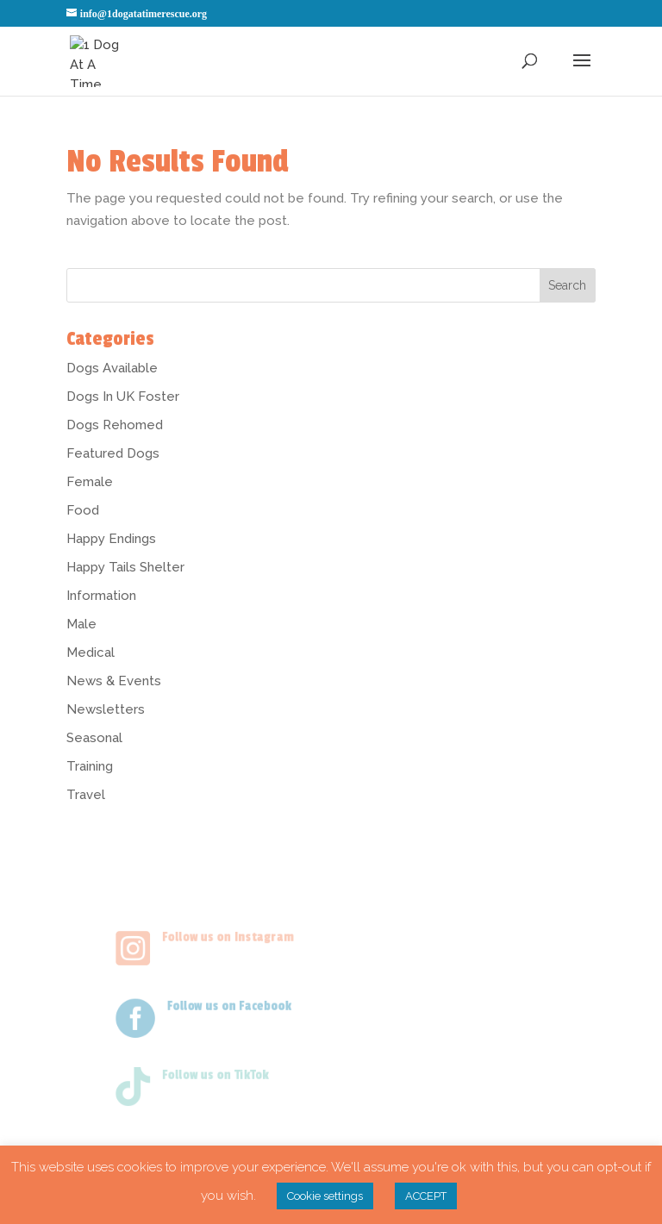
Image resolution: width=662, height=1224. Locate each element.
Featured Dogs (112, 453)
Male (81, 624)
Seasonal (94, 738)
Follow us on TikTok (207, 1072)
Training (89, 766)
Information (101, 595)
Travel (85, 794)
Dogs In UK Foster (122, 396)
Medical (90, 652)
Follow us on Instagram (220, 934)
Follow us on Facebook (222, 1003)
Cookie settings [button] (325, 1196)
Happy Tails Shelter (125, 567)
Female (89, 482)
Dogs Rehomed (114, 425)
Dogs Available (112, 368)
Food (82, 510)
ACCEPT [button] (426, 1196)
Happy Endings (111, 538)
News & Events (113, 681)
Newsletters (105, 709)
